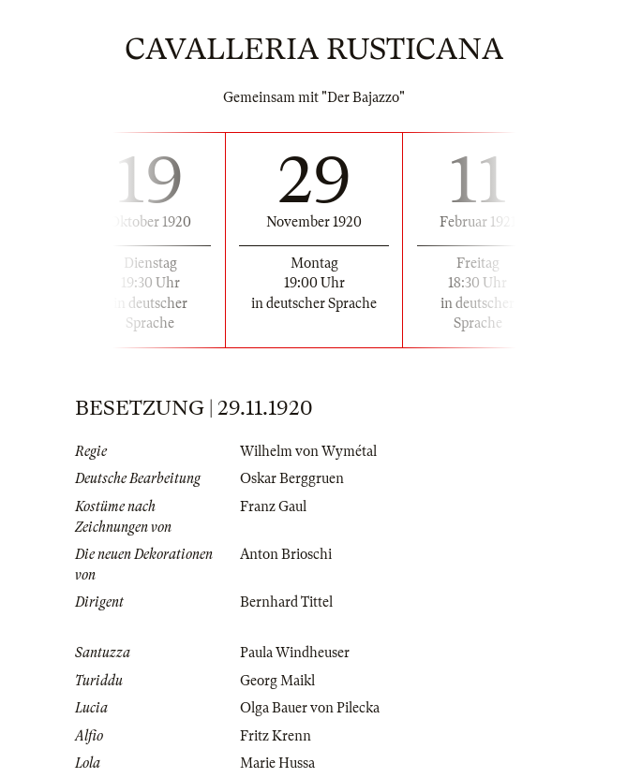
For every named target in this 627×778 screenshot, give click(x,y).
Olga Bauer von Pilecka (310, 707)
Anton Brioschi (286, 554)
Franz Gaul (273, 506)
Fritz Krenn (275, 735)
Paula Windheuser (295, 652)
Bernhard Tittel (286, 602)
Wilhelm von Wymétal (308, 451)
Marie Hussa (277, 763)
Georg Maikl (277, 680)
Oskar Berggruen (292, 478)
